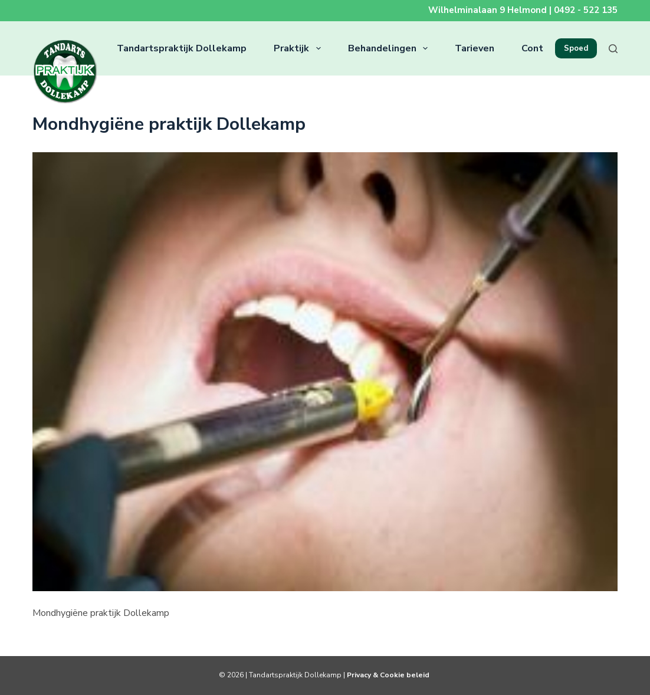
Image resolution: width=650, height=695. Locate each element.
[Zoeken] (613, 48)
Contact (539, 48)
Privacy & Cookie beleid (389, 675)
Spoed (576, 48)
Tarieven (474, 48)
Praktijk (299, 48)
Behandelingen (390, 48)
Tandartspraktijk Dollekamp (182, 48)
